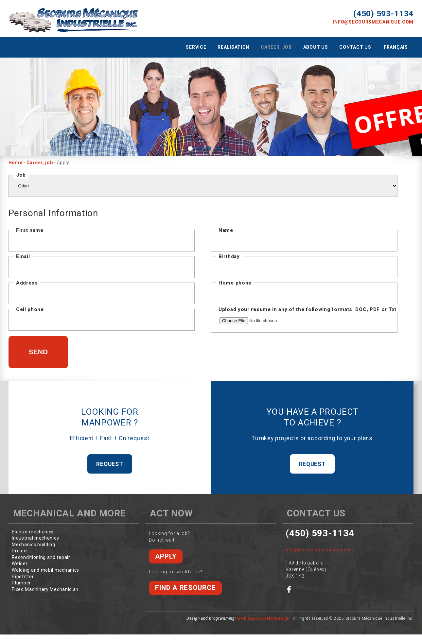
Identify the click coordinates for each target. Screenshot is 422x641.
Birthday (229, 256)
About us (315, 47)
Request (109, 464)
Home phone (235, 283)
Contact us (355, 47)
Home (16, 162)
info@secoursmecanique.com (373, 22)
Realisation (233, 47)
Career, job (276, 47)
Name (226, 230)
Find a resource (185, 588)
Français (396, 47)
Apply (166, 556)
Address (27, 283)
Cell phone (30, 309)
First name (30, 230)
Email (23, 256)
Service (196, 47)
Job (21, 175)
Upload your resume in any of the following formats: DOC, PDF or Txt (307, 309)
